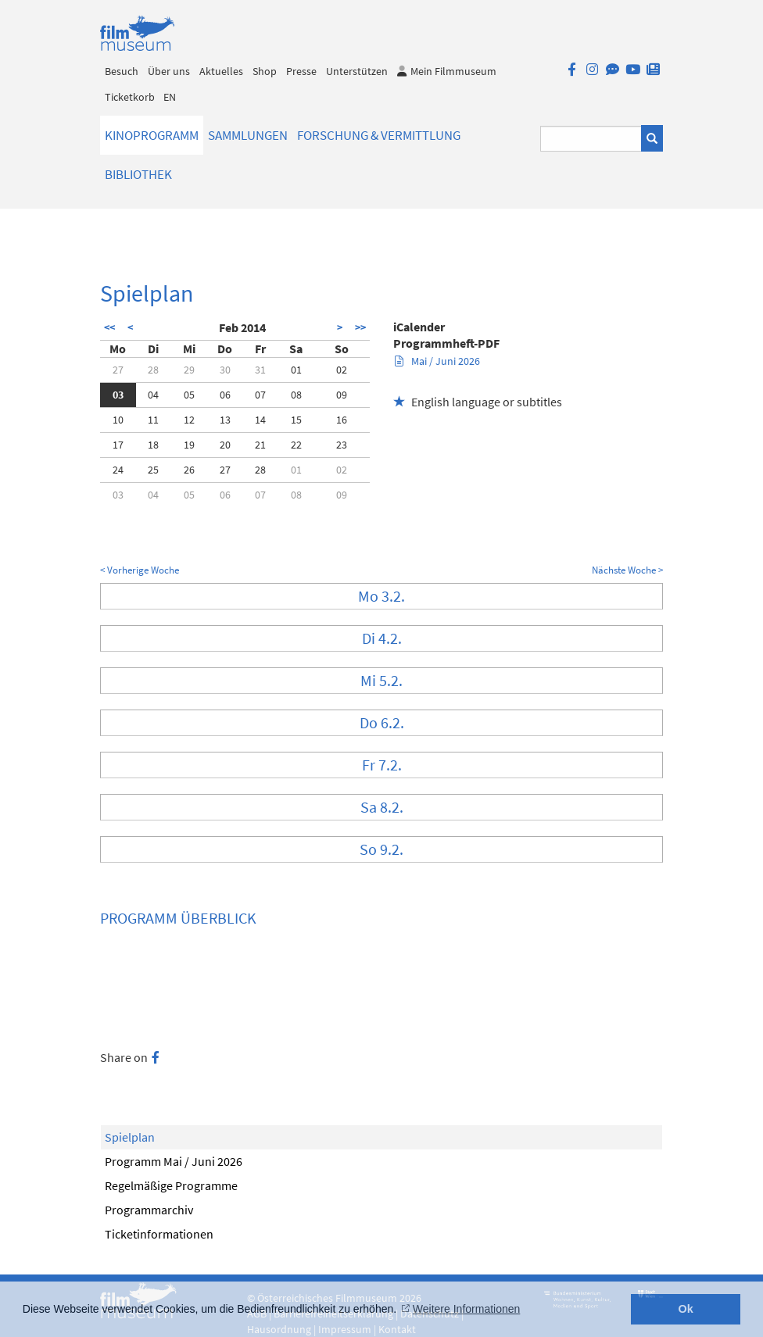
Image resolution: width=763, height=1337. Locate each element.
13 (225, 420)
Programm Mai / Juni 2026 (173, 1161)
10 (118, 420)
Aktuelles (221, 71)
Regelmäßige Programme (171, 1185)
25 (153, 470)
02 (341, 370)
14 (260, 420)
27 (118, 370)
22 (296, 445)
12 (189, 420)
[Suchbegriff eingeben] (591, 139)
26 (189, 470)
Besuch (121, 71)
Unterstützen (357, 71)
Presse (301, 71)
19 (189, 445)
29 (189, 370)
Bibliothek (138, 174)
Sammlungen (248, 135)
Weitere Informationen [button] (466, 1309)
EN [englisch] (169, 97)
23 (341, 445)
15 (296, 420)
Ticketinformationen (159, 1234)
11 (153, 420)
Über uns (169, 71)
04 (153, 395)
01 (296, 370)
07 (260, 395)
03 (118, 395)
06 (225, 395)
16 (341, 420)
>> (360, 327)
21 (260, 445)
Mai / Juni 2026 (437, 361)
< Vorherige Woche (139, 570)
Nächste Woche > (627, 570)
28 (153, 370)
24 (118, 470)
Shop (265, 71)
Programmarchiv (149, 1209)
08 (296, 395)
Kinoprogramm (152, 135)
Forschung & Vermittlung (378, 135)
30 (225, 370)
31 (260, 370)
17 (118, 445)
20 (225, 445)
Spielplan (130, 1137)
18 (153, 445)
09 (341, 395)
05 (189, 395)
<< (109, 327)
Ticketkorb (130, 97)
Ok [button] (686, 1309)
